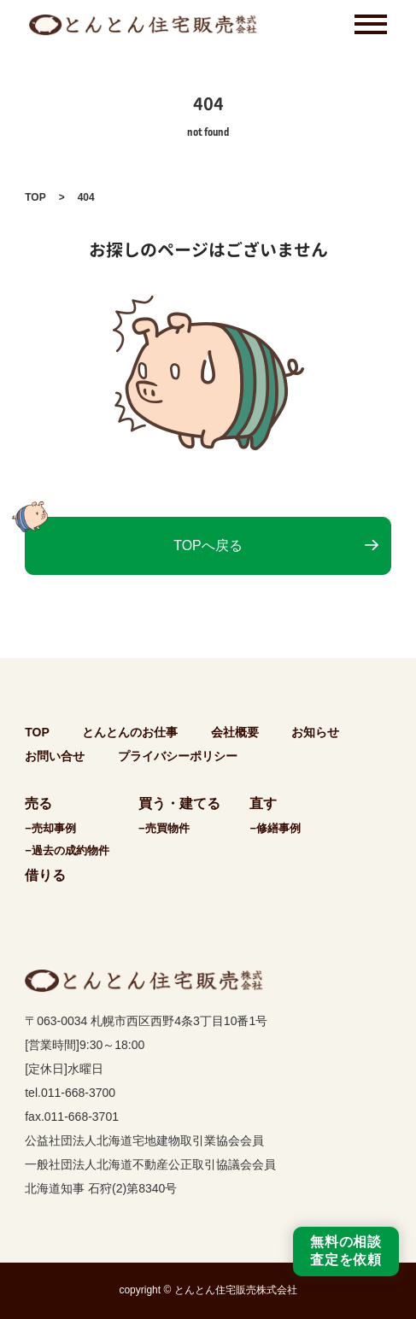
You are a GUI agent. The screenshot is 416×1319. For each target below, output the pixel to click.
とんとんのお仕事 (130, 732)
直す (263, 803)
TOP (35, 197)
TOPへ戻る (208, 545)
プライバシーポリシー (177, 756)
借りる (45, 875)
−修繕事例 (275, 828)
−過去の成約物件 (67, 850)
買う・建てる (179, 803)
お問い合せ (55, 756)
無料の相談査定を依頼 (346, 1250)
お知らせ (315, 732)
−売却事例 (50, 828)
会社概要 (235, 732)
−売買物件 (164, 828)
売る (38, 803)
